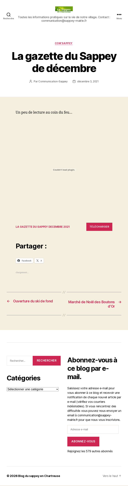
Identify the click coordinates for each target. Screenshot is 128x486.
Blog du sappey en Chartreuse (40, 476)
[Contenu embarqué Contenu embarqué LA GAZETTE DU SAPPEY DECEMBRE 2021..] (64, 170)
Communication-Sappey (52, 82)
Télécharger (99, 227)
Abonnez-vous (83, 442)
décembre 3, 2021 (88, 82)
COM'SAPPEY (64, 43)
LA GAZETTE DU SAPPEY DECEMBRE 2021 (45, 227)
